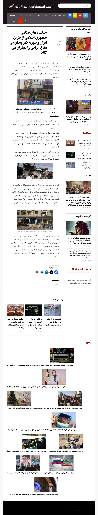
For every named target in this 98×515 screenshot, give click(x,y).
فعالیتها (28, 16)
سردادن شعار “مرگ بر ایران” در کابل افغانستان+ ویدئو (23, 473)
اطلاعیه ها (61, 16)
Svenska (11, 16)
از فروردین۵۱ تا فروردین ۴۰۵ (81, 275)
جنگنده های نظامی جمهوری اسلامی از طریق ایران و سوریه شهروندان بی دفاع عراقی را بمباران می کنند (28, 43)
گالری (46, 16)
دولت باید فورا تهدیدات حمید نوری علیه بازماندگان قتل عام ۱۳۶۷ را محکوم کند (79, 69)
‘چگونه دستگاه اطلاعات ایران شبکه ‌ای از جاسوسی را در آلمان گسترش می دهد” (79, 240)
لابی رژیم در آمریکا (83, 216)
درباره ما (20, 16)
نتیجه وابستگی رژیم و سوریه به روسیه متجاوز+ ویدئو (58, 473)
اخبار (20, 21)
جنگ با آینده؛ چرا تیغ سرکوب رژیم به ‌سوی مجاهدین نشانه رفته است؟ (16, 323)
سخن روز (87, 95)
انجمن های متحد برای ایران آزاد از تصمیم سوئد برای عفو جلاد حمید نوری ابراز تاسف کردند (79, 81)
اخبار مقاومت (12, 21)
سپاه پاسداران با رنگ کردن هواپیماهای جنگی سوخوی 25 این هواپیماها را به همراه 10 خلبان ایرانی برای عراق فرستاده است (35, 112)
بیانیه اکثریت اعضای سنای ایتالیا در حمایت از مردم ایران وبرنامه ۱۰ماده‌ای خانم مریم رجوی (78, 119)
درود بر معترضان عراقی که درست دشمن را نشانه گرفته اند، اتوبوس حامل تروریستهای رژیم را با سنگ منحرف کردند (41, 430)
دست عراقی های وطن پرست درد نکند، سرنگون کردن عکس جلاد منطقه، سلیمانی (57, 408)
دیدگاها (53, 16)
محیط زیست (37, 16)
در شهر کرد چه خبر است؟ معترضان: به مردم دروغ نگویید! (66, 451)
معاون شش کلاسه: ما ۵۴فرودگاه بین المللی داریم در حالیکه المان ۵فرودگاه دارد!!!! (32, 494)
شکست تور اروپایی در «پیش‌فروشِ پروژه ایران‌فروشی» (52, 322)
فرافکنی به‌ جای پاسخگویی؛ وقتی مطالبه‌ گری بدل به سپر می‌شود (34, 323)
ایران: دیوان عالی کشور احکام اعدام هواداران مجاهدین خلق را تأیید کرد (79, 56)
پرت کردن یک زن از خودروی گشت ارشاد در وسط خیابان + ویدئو (26, 451)
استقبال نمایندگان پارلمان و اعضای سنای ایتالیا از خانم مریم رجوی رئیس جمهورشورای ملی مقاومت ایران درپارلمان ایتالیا (78, 201)
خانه (25, 21)
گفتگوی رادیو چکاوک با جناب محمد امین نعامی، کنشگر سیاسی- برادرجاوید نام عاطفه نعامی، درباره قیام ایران (40, 365)
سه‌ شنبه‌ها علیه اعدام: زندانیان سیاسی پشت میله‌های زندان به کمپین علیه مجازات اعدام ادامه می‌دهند (80, 254)
